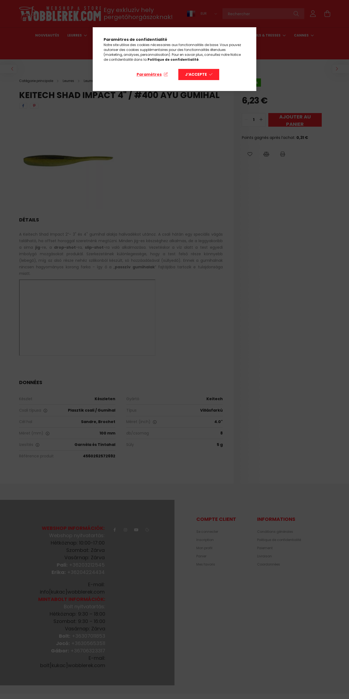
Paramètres (149, 74)
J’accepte (196, 74)
